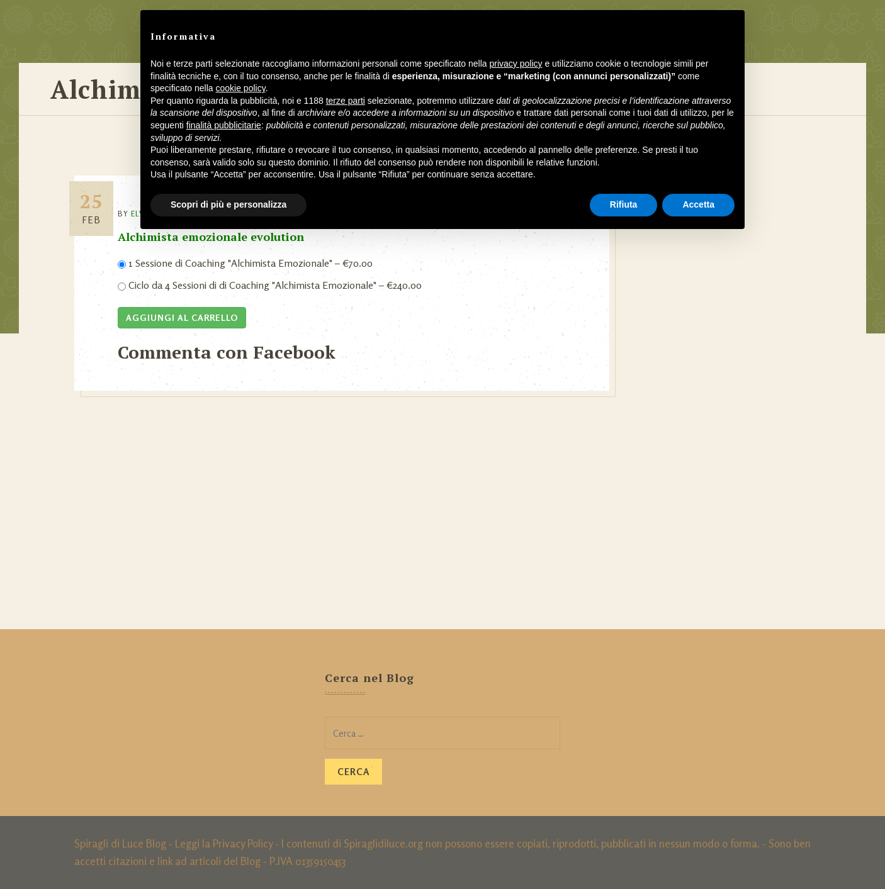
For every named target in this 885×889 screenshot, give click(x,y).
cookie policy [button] (241, 88)
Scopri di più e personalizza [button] (228, 204)
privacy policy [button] (516, 64)
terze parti (345, 101)
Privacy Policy (243, 843)
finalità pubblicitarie (223, 125)
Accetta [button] (698, 204)
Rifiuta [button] (624, 204)
